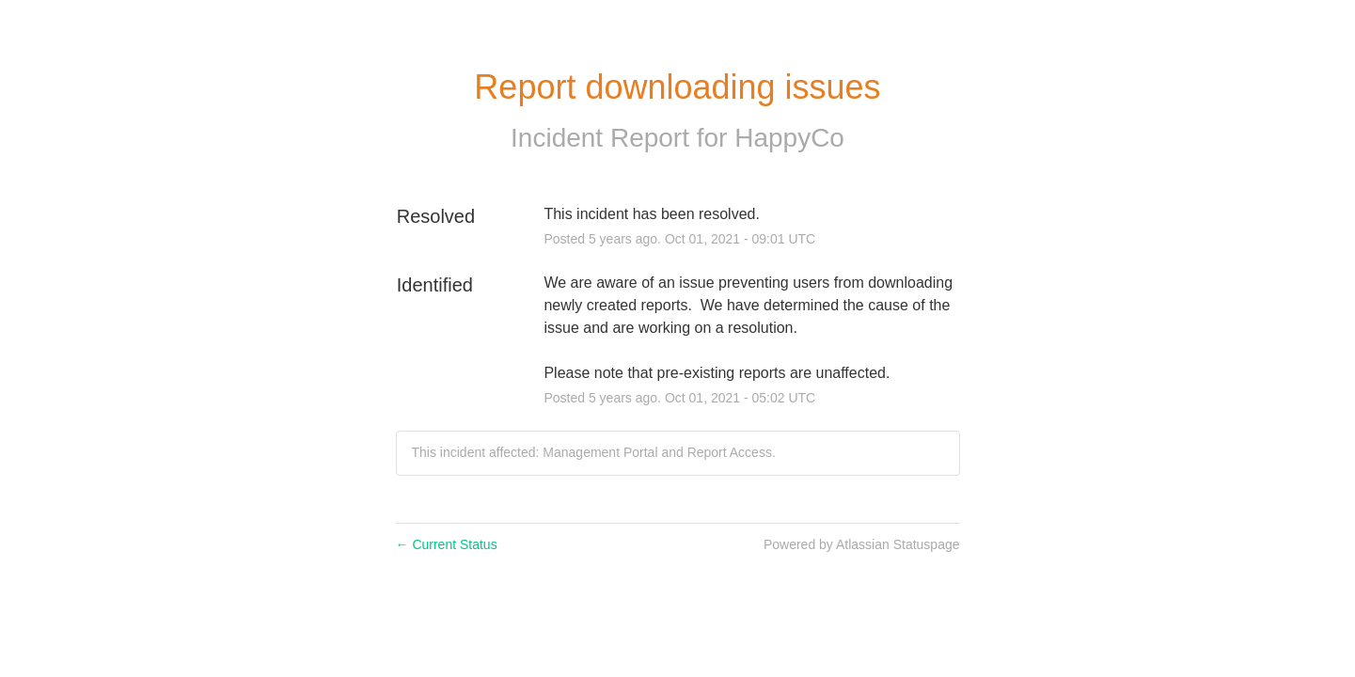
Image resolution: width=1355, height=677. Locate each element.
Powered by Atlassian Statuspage (862, 544)
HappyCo (789, 137)
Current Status (446, 544)
